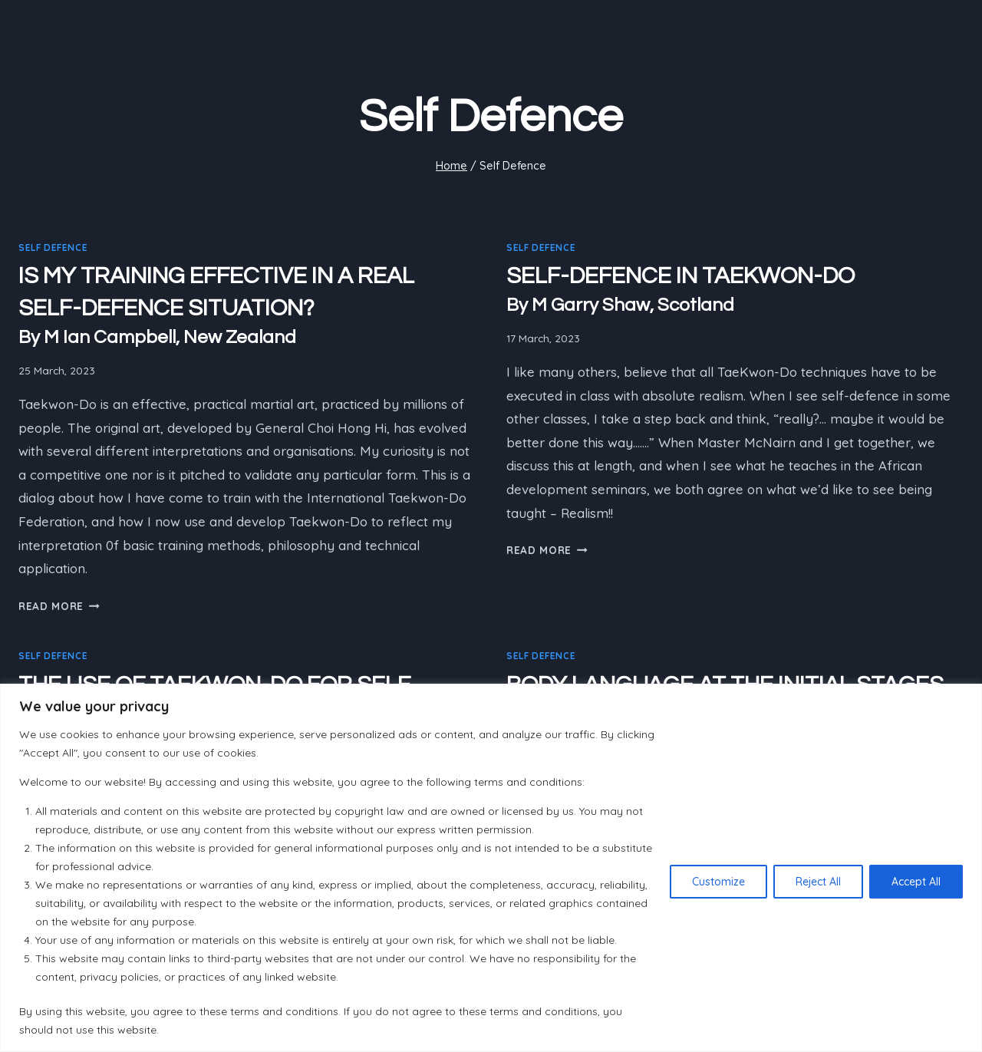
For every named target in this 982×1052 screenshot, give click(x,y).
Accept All (916, 882)
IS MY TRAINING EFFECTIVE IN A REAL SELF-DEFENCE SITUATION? (247, 307)
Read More (59, 605)
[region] (491, 868)
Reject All (818, 882)
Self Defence (52, 247)
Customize (718, 882)
